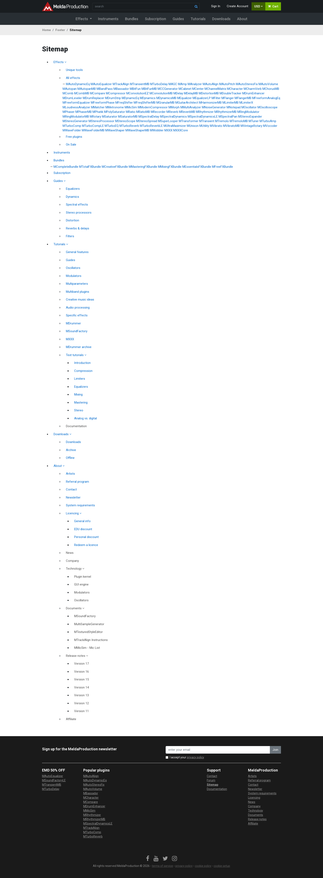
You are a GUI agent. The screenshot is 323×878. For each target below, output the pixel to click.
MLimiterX (246, 102)
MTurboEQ (112, 126)
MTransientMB (139, 84)
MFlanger (227, 98)
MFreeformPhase (103, 102)
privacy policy (195, 757)
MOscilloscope (267, 107)
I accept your (187, 757)
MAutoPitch (227, 84)
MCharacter (235, 89)
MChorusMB (270, 89)
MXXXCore (180, 130)
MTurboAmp (268, 121)
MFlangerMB (243, 98)
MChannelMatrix (215, 89)
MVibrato (216, 126)
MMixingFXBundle (169, 167)
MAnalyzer (195, 84)
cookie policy (203, 866)
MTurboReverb (129, 126)
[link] (147, 859)
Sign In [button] (215, 6)
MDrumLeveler (72, 98)
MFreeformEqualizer (76, 102)
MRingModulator (248, 112)
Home (46, 30)
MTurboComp (72, 126)
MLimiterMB (230, 102)
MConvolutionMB (161, 93)
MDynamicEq (130, 98)
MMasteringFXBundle (143, 167)
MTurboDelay (159, 84)
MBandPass (105, 89)
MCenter (198, 89)
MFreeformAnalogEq (266, 98)
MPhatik (97, 112)
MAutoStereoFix (247, 84)
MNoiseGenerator (214, 107)
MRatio (130, 112)
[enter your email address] (218, 750)
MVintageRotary (251, 126)
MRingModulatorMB (76, 116)
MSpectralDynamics (173, 116)
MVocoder (270, 126)
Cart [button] (273, 6)
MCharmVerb (253, 89)
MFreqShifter (124, 102)
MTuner (254, 121)
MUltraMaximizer (175, 126)
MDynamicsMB (166, 98)
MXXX (168, 130)
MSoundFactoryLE (54, 780)
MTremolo (222, 121)
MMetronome (114, 107)
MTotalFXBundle (90, 167)
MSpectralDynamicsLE (203, 116)
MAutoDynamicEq (78, 84)
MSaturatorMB (128, 116)
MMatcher (98, 107)
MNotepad (234, 107)
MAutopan (70, 89)
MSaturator (109, 116)
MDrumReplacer (93, 98)
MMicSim (131, 107)
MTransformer (188, 121)
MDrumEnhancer (253, 93)
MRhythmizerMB (225, 112)
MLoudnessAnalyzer (76, 107)
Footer (60, 30)
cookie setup (222, 866)
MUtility (204, 126)
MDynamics (148, 98)
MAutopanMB (86, 89)
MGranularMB (165, 102)
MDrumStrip (113, 98)
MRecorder (158, 112)
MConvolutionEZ (137, 93)
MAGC (173, 84)
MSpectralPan (228, 116)
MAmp (182, 84)
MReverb (172, 112)
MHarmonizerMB (210, 102)
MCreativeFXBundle (115, 167)
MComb (68, 93)
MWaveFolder (72, 130)
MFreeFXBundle (222, 167)
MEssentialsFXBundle (196, 167)
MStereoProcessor (101, 121)
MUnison (193, 126)
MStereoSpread (146, 121)
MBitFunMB (149, 89)
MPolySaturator (114, 112)
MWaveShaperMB (137, 130)
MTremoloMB (239, 121)
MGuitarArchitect (186, 102)
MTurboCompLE (93, 126)
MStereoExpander (250, 116)
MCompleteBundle (66, 167)
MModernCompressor (153, 107)
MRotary (95, 116)
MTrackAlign (121, 84)
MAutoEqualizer (101, 84)
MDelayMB (191, 93)
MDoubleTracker (230, 93)
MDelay (178, 93)
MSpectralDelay (148, 116)
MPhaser (69, 112)
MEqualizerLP (202, 98)
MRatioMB (143, 112)
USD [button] (257, 6)
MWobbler (157, 130)
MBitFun (135, 89)
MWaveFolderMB (93, 130)
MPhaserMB (83, 112)
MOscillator (249, 107)
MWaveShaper (115, 130)
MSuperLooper (168, 121)
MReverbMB (187, 112)
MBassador (121, 89)
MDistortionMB (209, 93)
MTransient (206, 121)
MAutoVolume (268, 84)
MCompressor (115, 93)
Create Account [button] (237, 6)
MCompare (97, 93)
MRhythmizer (205, 112)
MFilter (216, 98)
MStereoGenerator (75, 121)
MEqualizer (184, 98)
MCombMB (81, 93)
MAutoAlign (210, 84)
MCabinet (185, 89)
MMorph (174, 107)
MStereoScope (125, 121)
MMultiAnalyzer (190, 107)
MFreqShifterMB (145, 102)
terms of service (162, 866)
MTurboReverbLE (151, 126)
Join (275, 750)
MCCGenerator (168, 89)
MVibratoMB (231, 126)
